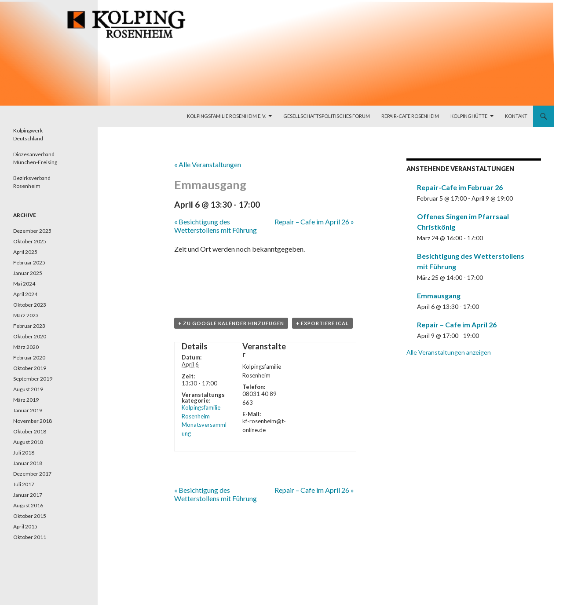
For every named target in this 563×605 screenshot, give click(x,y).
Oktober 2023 (29, 304)
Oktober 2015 (29, 516)
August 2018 (28, 442)
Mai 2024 (24, 283)
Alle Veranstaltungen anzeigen (448, 352)
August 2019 (28, 389)
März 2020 (26, 347)
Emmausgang (439, 295)
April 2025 (25, 252)
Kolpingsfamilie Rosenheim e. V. (226, 116)
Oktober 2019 (29, 368)
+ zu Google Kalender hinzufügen (231, 323)
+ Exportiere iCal (322, 323)
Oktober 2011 (29, 537)
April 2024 (25, 294)
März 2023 (26, 315)
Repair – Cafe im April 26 (314, 221)
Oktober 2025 (29, 241)
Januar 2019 (27, 410)
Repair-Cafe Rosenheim (410, 116)
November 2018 (32, 421)
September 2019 (32, 378)
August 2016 (28, 505)
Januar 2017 (27, 494)
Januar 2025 (27, 273)
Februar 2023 (29, 326)
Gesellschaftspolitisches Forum (326, 116)
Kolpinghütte (468, 116)
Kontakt (516, 116)
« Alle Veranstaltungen (207, 164)
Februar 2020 (29, 357)
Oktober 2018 (29, 431)
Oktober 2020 (29, 336)
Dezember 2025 (32, 230)
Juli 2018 (23, 452)
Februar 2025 (29, 262)
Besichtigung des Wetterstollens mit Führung (215, 225)
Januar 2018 (27, 463)
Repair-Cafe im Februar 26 (460, 187)
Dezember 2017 (32, 473)
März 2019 (26, 399)
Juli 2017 (23, 484)
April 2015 (25, 526)
